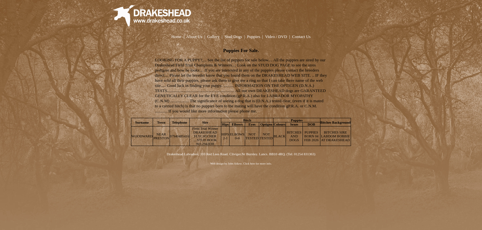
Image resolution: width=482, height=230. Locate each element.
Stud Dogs (233, 36)
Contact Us (301, 36)
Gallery (213, 36)
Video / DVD (276, 36)
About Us (194, 36)
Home (177, 36)
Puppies (253, 36)
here (252, 163)
